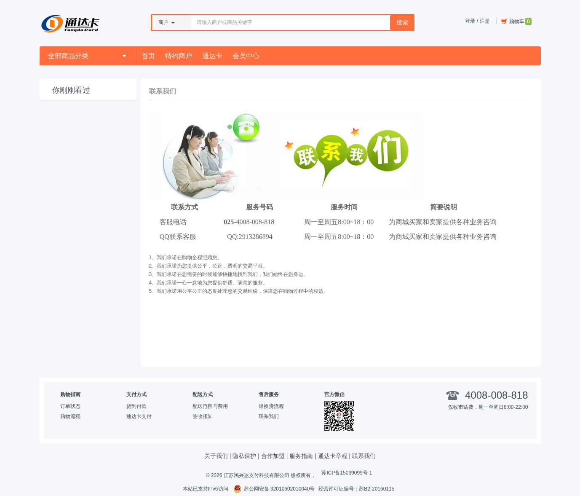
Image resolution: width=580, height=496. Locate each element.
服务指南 (301, 456)
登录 (470, 21)
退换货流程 (271, 406)
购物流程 (70, 416)
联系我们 (269, 416)
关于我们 (216, 456)
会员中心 (246, 55)
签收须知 (202, 416)
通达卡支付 (139, 416)
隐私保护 (244, 456)
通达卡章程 (332, 456)
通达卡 (212, 55)
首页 (148, 55)
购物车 (516, 21)
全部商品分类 (87, 55)
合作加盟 (273, 456)
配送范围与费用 (210, 406)
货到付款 (136, 406)
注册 (485, 21)
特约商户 (178, 55)
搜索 (402, 22)
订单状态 (70, 406)
